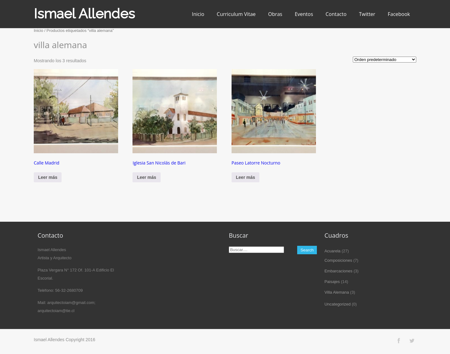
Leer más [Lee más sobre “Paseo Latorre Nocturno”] (245, 177)
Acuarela (332, 251)
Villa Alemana (336, 292)
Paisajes (332, 281)
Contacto (336, 14)
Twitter (367, 14)
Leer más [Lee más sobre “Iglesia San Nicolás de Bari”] (146, 177)
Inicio (198, 14)
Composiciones (338, 260)
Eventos (304, 14)
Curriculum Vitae (236, 14)
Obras (275, 14)
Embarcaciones (338, 271)
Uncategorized (337, 304)
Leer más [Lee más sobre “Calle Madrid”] (47, 177)
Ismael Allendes (84, 14)
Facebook (399, 14)
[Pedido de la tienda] (384, 60)
